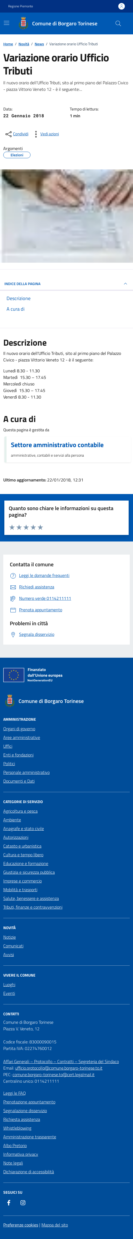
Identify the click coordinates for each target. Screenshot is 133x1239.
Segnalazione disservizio (25, 1110)
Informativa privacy (20, 1154)
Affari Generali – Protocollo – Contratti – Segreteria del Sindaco (61, 1061)
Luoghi (9, 984)
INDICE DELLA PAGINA (66, 283)
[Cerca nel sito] (118, 23)
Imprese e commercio (22, 881)
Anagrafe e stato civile (23, 828)
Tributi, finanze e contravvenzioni (32, 907)
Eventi (9, 993)
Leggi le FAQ (14, 1093)
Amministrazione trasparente (29, 1136)
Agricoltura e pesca (20, 811)
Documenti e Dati (19, 781)
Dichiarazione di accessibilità (28, 1171)
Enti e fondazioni (18, 755)
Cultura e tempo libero (23, 854)
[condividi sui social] (16, 134)
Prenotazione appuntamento (29, 1102)
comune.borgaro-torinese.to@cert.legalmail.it (54, 1074)
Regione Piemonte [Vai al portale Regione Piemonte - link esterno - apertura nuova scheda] (20, 6)
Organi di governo (19, 728)
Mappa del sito (54, 1225)
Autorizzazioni (15, 837)
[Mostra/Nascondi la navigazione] (6, 23)
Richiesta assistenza (21, 1119)
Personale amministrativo (26, 772)
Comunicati (13, 945)
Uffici (7, 746)
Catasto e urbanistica (22, 846)
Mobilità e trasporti (20, 889)
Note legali (13, 1163)
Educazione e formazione (25, 863)
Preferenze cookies (20, 1225)
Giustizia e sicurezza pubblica (29, 872)
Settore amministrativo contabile (57, 444)
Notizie (9, 937)
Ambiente (12, 819)
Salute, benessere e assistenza (31, 898)
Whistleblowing (17, 1128)
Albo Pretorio (15, 1145)
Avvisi (8, 954)
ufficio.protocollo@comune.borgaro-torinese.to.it (58, 1068)
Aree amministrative (21, 737)
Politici (9, 763)
